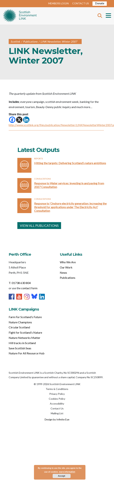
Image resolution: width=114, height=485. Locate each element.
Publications (67, 277)
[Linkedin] (26, 120)
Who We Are (68, 262)
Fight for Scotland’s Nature (25, 332)
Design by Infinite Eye (57, 419)
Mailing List (57, 413)
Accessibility (57, 403)
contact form (29, 288)
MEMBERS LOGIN (58, 3)
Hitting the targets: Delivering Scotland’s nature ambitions (70, 163)
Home (20, 16)
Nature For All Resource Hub (26, 353)
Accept (61, 476)
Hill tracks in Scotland (22, 343)
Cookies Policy (57, 398)
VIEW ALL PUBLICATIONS (39, 226)
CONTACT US (80, 3)
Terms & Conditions (57, 388)
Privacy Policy (57, 393)
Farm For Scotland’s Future (25, 317)
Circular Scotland (19, 327)
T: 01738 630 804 (20, 283)
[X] (19, 120)
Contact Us (57, 408)
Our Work (66, 267)
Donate (99, 3)
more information (67, 472)
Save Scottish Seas (20, 348)
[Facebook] (12, 120)
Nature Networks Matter (24, 337)
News (63, 272)
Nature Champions (20, 322)
